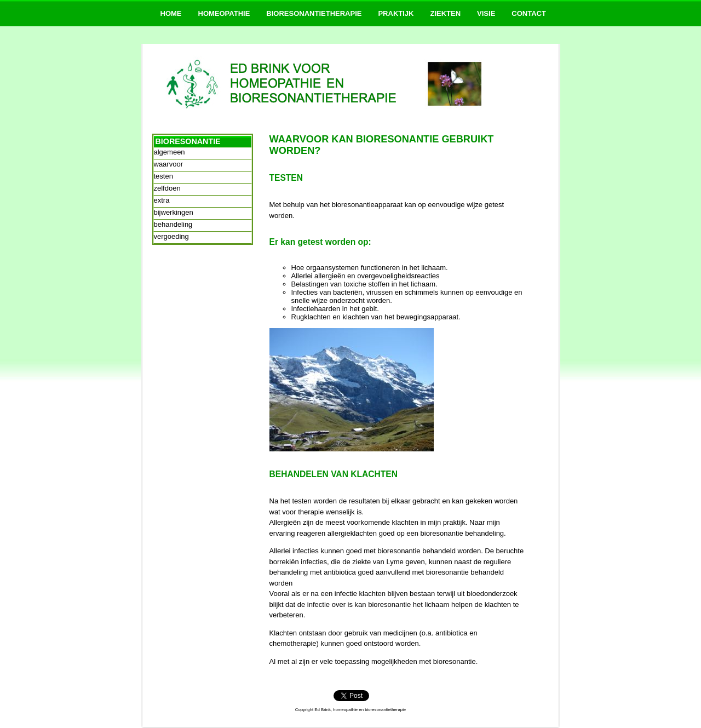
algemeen (169, 152)
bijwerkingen (173, 212)
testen (163, 176)
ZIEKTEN (445, 13)
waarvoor (168, 164)
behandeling (173, 224)
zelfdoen (167, 188)
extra (162, 200)
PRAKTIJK (395, 13)
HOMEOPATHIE (224, 13)
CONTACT (529, 13)
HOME (171, 13)
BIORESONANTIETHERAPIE (313, 13)
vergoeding (171, 236)
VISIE (486, 13)
